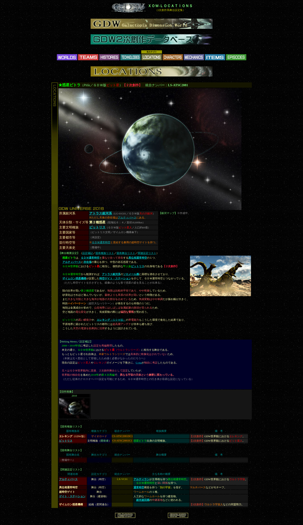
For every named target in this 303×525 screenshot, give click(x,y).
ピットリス (97, 227)
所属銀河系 (67, 213)
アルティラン (141, 479)
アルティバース (127, 217)
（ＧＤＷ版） (111, 319)
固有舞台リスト (126, 253)
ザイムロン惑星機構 (74, 278)
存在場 (87, 262)
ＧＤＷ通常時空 (101, 242)
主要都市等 (67, 237)
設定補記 (87, 253)
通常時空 (139, 487)
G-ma (139, 362)
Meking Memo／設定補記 (75, 341)
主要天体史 (67, 247)
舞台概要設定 (69, 253)
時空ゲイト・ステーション (115, 278)
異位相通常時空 (137, 257)
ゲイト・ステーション (72, 496)
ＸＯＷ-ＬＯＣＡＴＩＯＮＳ (170, 6)
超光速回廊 (142, 499)
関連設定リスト (147, 253)
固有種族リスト (105, 253)
